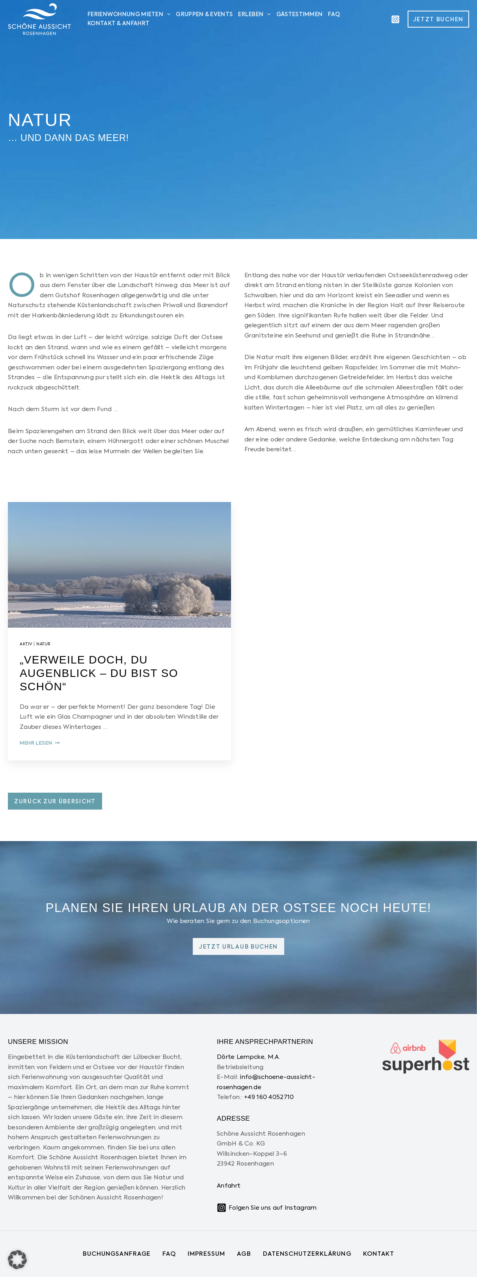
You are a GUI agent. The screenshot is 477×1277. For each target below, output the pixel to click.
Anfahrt (228, 1186)
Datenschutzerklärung (307, 1254)
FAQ (169, 1254)
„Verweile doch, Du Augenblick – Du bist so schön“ (99, 673)
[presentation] (119, 565)
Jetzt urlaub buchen (238, 947)
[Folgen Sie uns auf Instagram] (267, 1207)
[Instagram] (395, 19)
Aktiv (26, 644)
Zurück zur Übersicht (55, 801)
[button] (438, 19)
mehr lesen (40, 743)
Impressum (206, 1254)
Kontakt (378, 1254)
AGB (244, 1254)
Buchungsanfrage (117, 1254)
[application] (166, 15)
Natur (43, 644)
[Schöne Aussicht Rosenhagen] (39, 19)
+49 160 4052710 (269, 1097)
